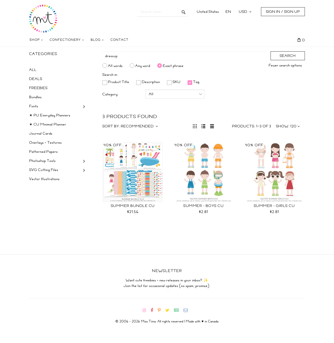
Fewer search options (285, 65)
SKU (174, 82)
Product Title (115, 82)
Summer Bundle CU (133, 206)
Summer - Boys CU (203, 206)
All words (115, 65)
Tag (193, 82)
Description (148, 82)
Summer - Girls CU (274, 206)
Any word (142, 65)
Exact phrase (173, 65)
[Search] (184, 56)
